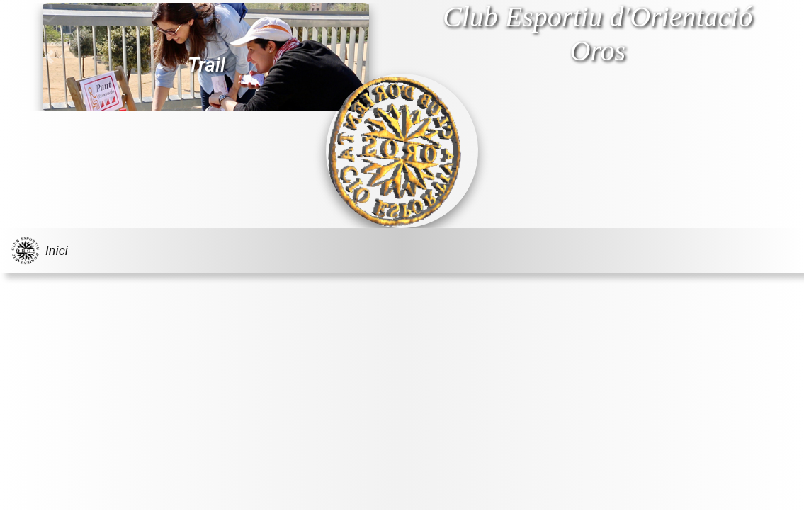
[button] (49, 57)
